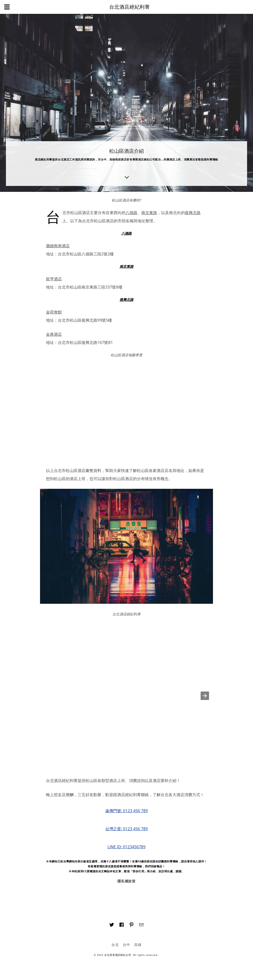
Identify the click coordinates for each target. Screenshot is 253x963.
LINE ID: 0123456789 (126, 847)
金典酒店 (54, 334)
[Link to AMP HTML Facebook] (121, 925)
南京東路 (149, 212)
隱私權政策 (126, 881)
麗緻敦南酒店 (58, 245)
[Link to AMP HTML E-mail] (141, 925)
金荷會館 (54, 312)
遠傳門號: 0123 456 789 (126, 810)
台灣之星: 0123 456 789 (126, 828)
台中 (126, 944)
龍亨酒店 (54, 279)
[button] (205, 696)
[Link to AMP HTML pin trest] (131, 925)
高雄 (138, 944)
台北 (115, 944)
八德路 (131, 212)
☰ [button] (7, 7)
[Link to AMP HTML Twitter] (112, 925)
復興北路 (193, 212)
